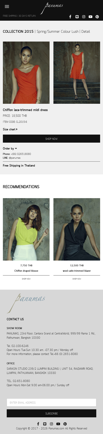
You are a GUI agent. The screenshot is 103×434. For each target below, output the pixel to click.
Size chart (10, 129)
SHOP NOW (51, 138)
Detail (85, 31)
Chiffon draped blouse (26, 270)
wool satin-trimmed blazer (77, 270)
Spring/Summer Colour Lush (58, 31)
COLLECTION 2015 (19, 31)
